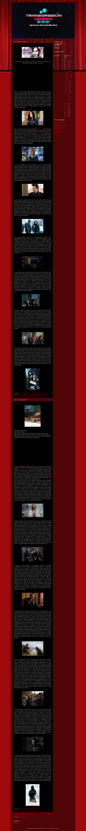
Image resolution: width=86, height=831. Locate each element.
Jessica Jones (38, 394)
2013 (67, 108)
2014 (67, 107)
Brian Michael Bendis (22, 394)
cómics (33, 394)
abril (68, 87)
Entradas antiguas (46, 814)
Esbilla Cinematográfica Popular (60, 125)
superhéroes (39, 395)
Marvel (42, 394)
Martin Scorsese (32, 810)
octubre (68, 76)
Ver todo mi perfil (63, 45)
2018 (67, 68)
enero (68, 93)
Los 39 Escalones (58, 131)
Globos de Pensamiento (59, 128)
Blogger (57, 828)
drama (27, 810)
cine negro (29, 394)
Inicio (34, 814)
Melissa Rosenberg (22, 395)
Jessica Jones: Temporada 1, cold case (23, 45)
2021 (67, 62)
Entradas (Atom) (23, 817)
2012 (67, 110)
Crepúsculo (30, 137)
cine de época (23, 810)
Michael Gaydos (30, 395)
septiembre (69, 77)
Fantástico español (58, 126)
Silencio (16, 403)
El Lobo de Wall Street (23, 469)
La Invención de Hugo (45, 479)
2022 (67, 60)
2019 (67, 66)
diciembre (69, 71)
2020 (67, 64)
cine (19, 810)
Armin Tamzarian (65, 43)
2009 (67, 116)
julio (68, 82)
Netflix (35, 395)
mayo (68, 86)
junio (68, 84)
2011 (67, 112)
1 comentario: (34, 808)
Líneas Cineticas (57, 129)
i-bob (45, 828)
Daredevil (40, 129)
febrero (68, 91)
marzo (68, 89)
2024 (67, 59)
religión (38, 810)
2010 (67, 114)
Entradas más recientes (20, 814)
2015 (67, 105)
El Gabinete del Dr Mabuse (59, 123)
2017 (67, 69)
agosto (68, 80)
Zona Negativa (57, 133)
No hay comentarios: (35, 393)
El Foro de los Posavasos (59, 121)
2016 (67, 103)
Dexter (25, 137)
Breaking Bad (40, 133)
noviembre (69, 73)
